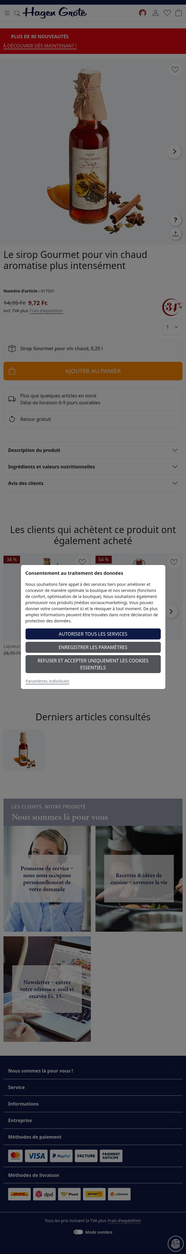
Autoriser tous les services (93, 634)
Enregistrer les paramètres (93, 647)
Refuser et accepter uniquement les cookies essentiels (93, 664)
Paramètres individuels (47, 681)
